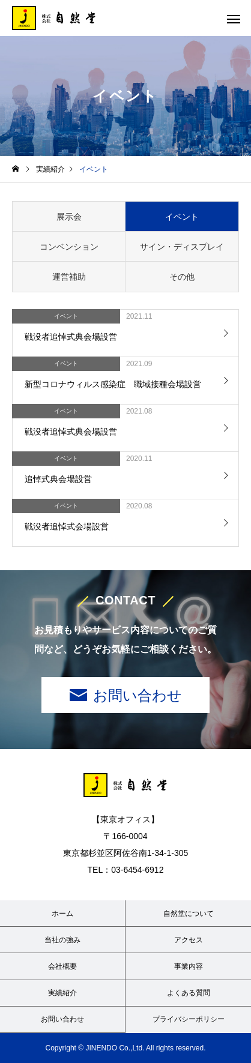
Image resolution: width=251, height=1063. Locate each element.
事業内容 (188, 966)
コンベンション (69, 246)
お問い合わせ (137, 695)
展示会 (69, 216)
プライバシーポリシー (189, 1019)
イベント (182, 216)
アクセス (188, 940)
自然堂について (188, 913)
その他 (182, 277)
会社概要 (62, 966)
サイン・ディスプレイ (182, 246)
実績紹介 (62, 993)
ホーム (62, 913)
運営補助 (69, 277)
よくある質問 (188, 993)
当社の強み (62, 940)
